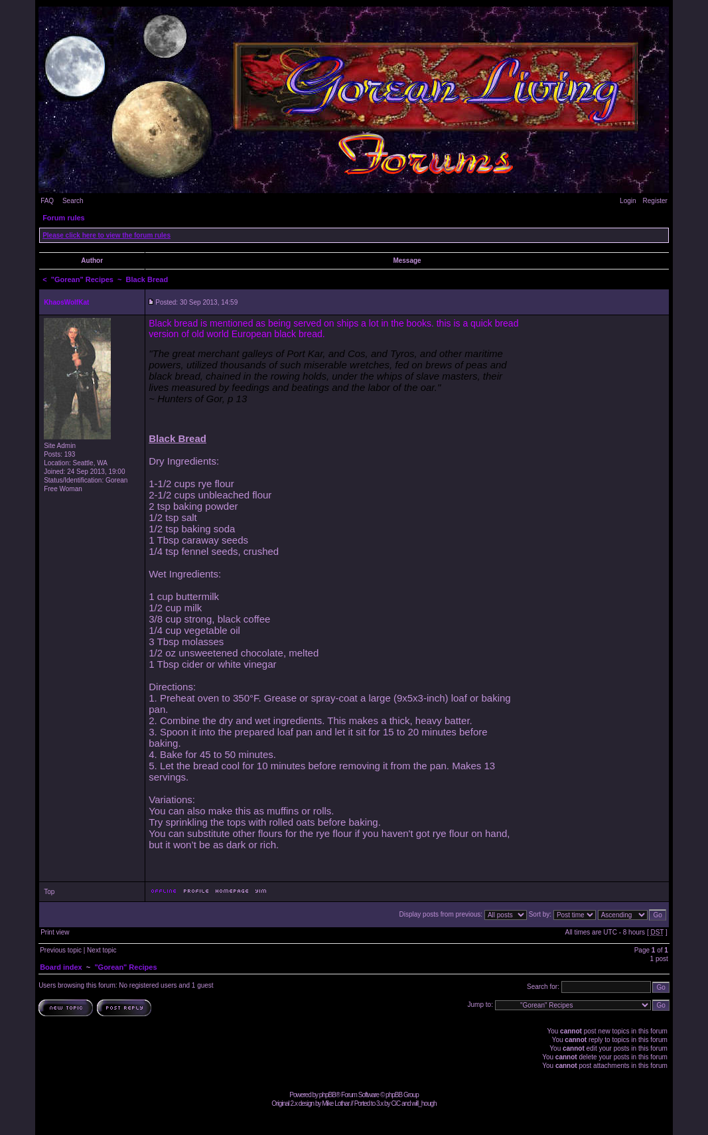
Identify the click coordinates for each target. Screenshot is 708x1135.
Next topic (101, 950)
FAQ (47, 200)
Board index (61, 967)
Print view (54, 932)
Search (73, 200)
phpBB (327, 1094)
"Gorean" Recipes (82, 279)
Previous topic (61, 950)
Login (628, 200)
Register (655, 200)
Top (49, 891)
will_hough (423, 1103)
